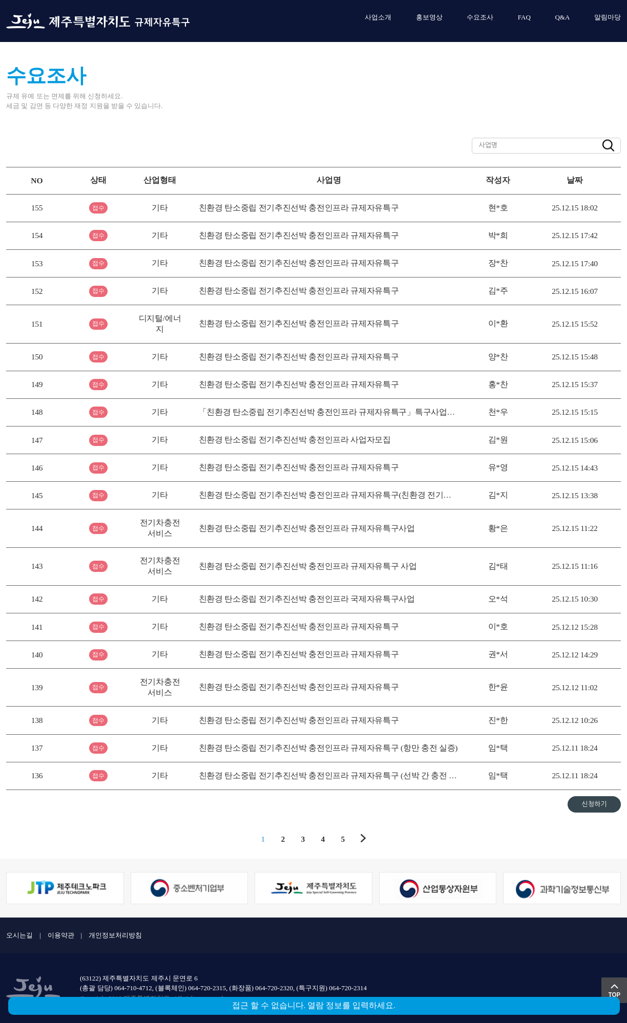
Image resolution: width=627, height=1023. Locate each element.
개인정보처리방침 (115, 935)
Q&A (562, 17)
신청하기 (594, 804)
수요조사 (480, 17)
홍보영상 (429, 17)
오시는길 (19, 935)
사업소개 (378, 17)
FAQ (524, 17)
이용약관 (61, 935)
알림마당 (607, 17)
